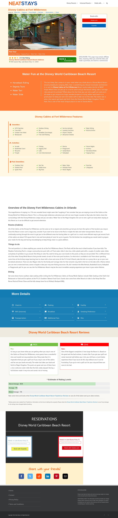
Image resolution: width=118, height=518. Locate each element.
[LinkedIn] (49, 477)
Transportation (19, 318)
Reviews (40, 12)
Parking (48, 305)
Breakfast (49, 311)
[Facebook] (22, 477)
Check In (16, 305)
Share (57, 12)
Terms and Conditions (16, 504)
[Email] (66, 477)
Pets (80, 318)
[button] (107, 3)
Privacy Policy (13, 500)
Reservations (49, 12)
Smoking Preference (86, 311)
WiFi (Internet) (19, 311)
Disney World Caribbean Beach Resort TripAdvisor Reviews (49, 396)
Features (24, 12)
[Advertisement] (94, 42)
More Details (32, 12)
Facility (81, 305)
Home (11, 491)
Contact (11, 495)
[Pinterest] (57, 477)
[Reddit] (40, 477)
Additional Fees (51, 318)
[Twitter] (31, 477)
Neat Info (17, 12)
